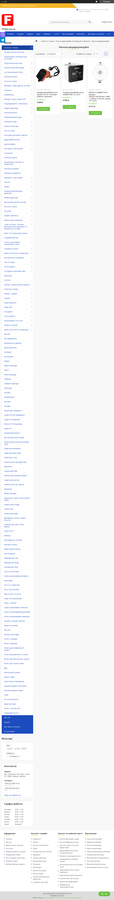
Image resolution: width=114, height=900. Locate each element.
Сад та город (9, 130)
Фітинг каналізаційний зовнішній (16, 616)
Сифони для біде (10, 471)
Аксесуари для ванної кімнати (16, 135)
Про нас (7, 717)
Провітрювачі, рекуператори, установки (15, 58)
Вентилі (7, 334)
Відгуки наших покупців (14, 845)
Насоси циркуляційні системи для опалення (72, 41)
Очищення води (10, 121)
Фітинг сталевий (10, 639)
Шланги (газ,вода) (11, 126)
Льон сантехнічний (11, 589)
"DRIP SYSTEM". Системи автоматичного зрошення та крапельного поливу (15, 226)
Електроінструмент (11, 169)
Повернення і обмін (13, 855)
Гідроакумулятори (39, 861)
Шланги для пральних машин (15, 475)
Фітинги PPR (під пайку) (13, 424)
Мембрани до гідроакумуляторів (67, 886)
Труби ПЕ (7, 428)
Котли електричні (11, 699)
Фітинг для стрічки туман (14, 663)
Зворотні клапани (11, 625)
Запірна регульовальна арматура (13, 192)
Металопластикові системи (15, 202)
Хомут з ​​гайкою (10, 603)
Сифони (7, 298)
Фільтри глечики (10, 544)
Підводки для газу (11, 558)
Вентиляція (37, 867)
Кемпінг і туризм (10, 294)
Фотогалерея (9, 731)
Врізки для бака (10, 348)
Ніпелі (6, 370)
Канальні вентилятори (95, 855)
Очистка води (38, 874)
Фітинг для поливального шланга (14, 649)
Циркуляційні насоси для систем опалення (69, 852)
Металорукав (9, 553)
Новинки (47, 34)
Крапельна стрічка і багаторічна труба (17, 499)
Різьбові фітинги (10, 112)
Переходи (8, 388)
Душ (5, 668)
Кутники (7, 392)
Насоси (7, 182)
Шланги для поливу (11, 504)
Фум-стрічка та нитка (12, 594)
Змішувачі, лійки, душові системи (17, 86)
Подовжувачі (9, 397)
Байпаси (7, 535)
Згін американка (10, 339)
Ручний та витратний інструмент (17, 285)
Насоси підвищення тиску (69, 842)
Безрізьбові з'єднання (12, 343)
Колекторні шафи (11, 513)
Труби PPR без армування (14, 415)
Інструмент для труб (40, 882)
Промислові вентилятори (14, 52)
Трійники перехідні (11, 383)
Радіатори (8, 307)
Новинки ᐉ (37, 839)
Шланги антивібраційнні (69, 882)
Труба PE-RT (9, 531)
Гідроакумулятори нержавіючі (71, 875)
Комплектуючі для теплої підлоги (14, 525)
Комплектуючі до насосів (42, 851)
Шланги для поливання (13, 220)
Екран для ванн (10, 704)
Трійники (7, 379)
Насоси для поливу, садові (69, 839)
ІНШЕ (6, 695)
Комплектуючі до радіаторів (15, 462)
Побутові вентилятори (13, 63)
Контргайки (8, 356)
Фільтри (7, 630)
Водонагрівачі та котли (13, 321)
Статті (56, 34)
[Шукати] (89, 22)
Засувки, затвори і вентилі (14, 621)
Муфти (7, 361)
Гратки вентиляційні (94, 839)
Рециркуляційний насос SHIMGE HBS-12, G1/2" (73, 93)
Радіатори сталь (10, 457)
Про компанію (67, 34)
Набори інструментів (12, 173)
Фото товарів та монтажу (15, 858)
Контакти (80, 34)
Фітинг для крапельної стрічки (16, 654)
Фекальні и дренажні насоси (70, 856)
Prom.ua (68, 894)
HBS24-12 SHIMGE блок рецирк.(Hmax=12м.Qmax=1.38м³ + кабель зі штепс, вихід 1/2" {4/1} (99, 96)
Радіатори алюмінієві (12, 448)
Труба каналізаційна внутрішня (16, 576)
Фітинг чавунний (10, 643)
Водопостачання (11, 325)
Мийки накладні (10, 493)
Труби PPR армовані (12, 419)
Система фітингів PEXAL (13, 72)
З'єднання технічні (11, 249)
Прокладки (8, 580)
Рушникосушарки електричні (15, 686)
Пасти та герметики (12, 585)
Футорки (7, 401)
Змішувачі (36, 855)
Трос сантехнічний (11, 571)
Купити (45, 109)
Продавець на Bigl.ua (57, 896)
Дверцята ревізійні (94, 842)
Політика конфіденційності (72, 898)
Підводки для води (11, 562)
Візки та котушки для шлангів (15, 233)
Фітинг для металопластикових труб (16, 443)
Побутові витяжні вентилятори (98, 851)
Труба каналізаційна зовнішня (16, 607)
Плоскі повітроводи (94, 845)
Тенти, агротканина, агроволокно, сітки (12, 243)
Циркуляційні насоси (12, 139)
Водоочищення (10, 303)
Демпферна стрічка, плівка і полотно (15, 519)
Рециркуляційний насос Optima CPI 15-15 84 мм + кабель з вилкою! (47, 94)
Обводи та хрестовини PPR (15, 99)
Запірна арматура (11, 108)
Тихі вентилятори (93, 861)
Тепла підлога (9, 267)
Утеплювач (8, 153)
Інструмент (8, 312)
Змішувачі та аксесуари (13, 178)
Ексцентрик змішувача (13, 410)
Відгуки (30, 34)
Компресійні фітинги (12, 433)
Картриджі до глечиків (13, 540)
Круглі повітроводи (94, 848)
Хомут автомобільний (13, 598)
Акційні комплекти (11, 215)
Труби (35, 848)
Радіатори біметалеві (12, 453)
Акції (38, 34)
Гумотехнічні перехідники (14, 681)
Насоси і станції (48, 41)
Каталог (20, 34)
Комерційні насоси (11, 713)
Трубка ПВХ (8, 509)
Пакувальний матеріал (13, 117)
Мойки (6, 187)
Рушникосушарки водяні (13, 690)
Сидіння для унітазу (11, 480)
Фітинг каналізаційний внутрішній (17, 612)
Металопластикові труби (14, 437)
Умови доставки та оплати (16, 851)
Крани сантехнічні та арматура (16, 253)
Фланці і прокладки (11, 634)
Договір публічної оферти (15, 864)
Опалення (8, 90)
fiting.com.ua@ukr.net (12, 795)
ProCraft (7, 280)
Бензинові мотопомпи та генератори (14, 163)
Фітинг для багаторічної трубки (16, 659)
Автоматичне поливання (14, 258)
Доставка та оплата (96, 34)
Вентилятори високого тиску (97, 867)
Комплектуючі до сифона (14, 484)
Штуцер (7, 406)
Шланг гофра (9, 677)
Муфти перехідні (10, 365)
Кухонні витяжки (10, 77)
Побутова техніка (11, 289)
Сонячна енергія (10, 157)
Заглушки (7, 352)
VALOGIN (7, 211)
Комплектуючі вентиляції (14, 68)
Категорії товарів (11, 48)
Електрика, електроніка (13, 148)
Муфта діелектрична (12, 549)
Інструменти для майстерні (14, 271)
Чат (104, 894)
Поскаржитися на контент (53, 898)
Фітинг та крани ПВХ (12, 708)
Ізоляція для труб (11, 567)
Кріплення (8, 276)
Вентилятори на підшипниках (98, 858)
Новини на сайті (12, 861)
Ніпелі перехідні (10, 374)
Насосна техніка (10, 81)
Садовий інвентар (11, 238)
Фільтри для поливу (12, 672)
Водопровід (8, 95)
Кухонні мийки (9, 144)
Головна (10, 34)
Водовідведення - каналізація (15, 104)
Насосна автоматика (40, 845)
